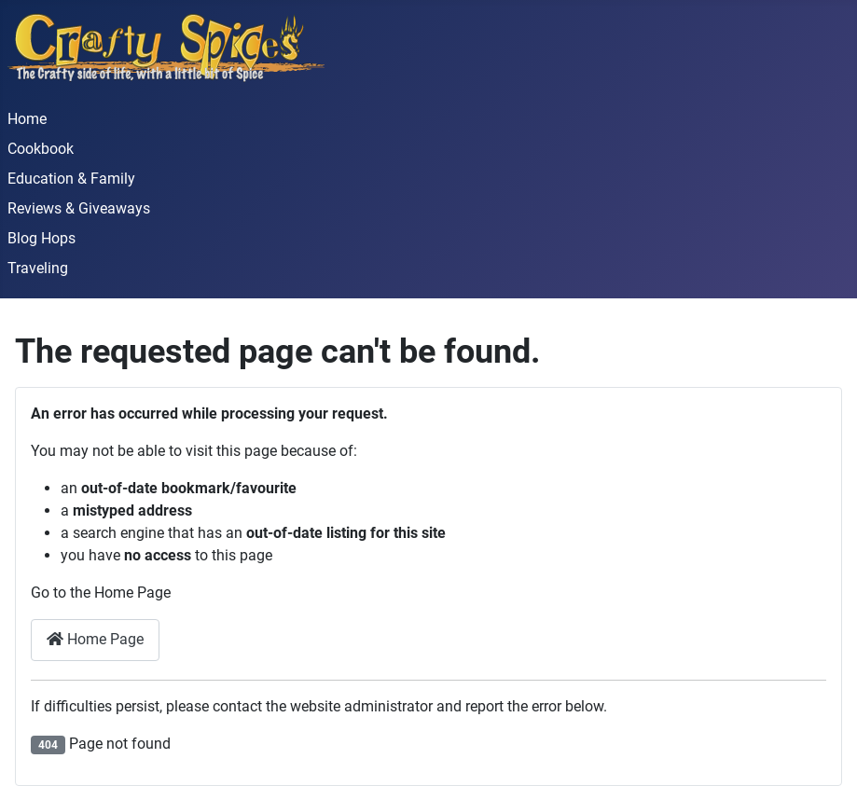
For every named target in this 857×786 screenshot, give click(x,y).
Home (27, 119)
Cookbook (40, 149)
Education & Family (71, 178)
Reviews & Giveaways (78, 208)
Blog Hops (41, 238)
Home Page (95, 639)
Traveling (37, 268)
